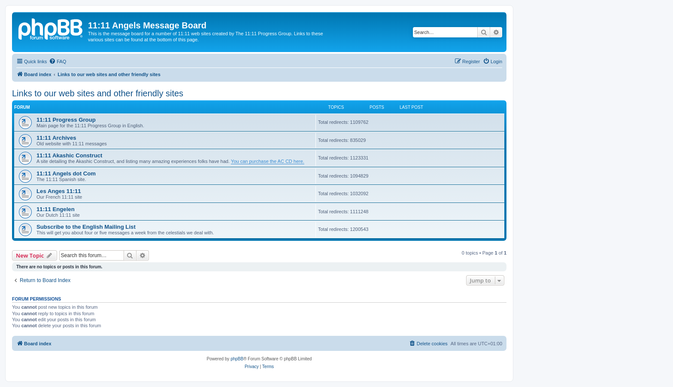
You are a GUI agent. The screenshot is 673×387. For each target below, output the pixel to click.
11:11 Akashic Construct (69, 155)
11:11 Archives (56, 138)
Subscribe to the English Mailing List (86, 227)
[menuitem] (57, 61)
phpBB (236, 358)
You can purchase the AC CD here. (267, 161)
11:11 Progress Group (66, 120)
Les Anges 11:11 (58, 191)
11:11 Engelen (55, 209)
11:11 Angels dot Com (66, 173)
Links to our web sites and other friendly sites (97, 93)
